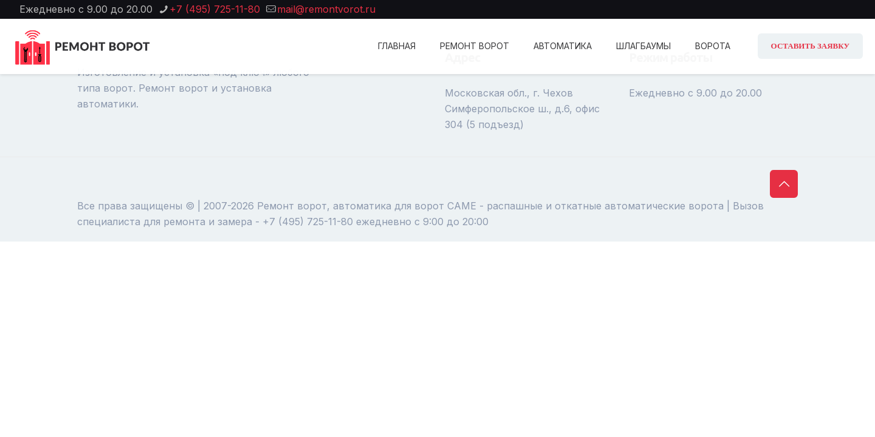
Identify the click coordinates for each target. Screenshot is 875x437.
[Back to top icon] (784, 184)
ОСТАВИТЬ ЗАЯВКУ (810, 45)
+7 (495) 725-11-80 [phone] (215, 9)
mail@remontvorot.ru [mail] (326, 9)
